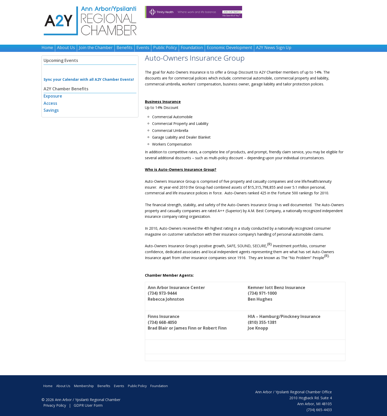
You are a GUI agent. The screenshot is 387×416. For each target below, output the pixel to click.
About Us (66, 47)
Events (142, 47)
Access (50, 103)
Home (47, 47)
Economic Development (229, 47)
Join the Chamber (96, 47)
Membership (84, 386)
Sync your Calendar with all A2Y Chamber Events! (89, 79)
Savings (51, 110)
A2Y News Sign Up (273, 47)
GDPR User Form (88, 405)
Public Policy (165, 47)
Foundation (192, 47)
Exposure (53, 96)
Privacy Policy (54, 405)
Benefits (125, 47)
